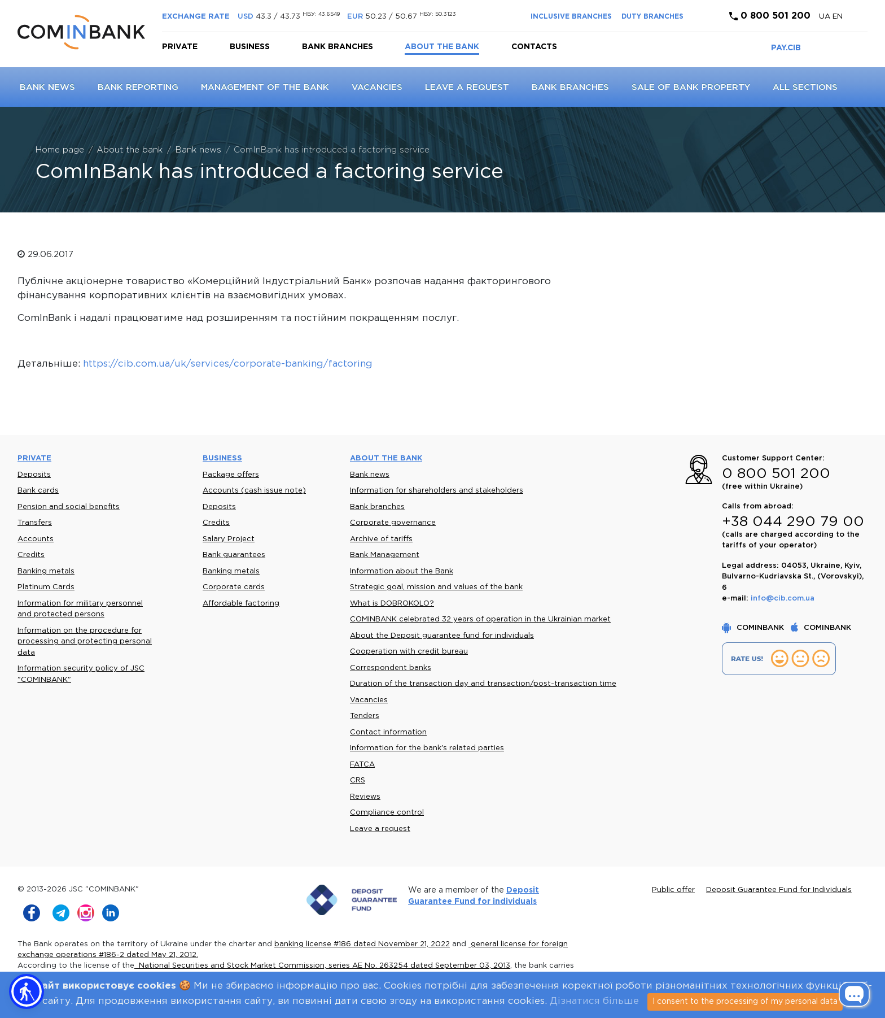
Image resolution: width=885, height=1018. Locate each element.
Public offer (673, 890)
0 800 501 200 (769, 16)
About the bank (442, 46)
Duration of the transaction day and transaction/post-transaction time (483, 684)
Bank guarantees (234, 555)
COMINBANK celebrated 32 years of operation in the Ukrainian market (480, 619)
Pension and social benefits (68, 507)
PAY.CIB (786, 48)
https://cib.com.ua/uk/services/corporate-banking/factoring (228, 364)
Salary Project (229, 539)
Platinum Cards (46, 587)
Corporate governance (393, 523)
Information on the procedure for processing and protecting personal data (84, 642)
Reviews (365, 797)
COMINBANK (754, 628)
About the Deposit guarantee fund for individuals (442, 636)
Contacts (534, 46)
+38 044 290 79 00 (793, 522)
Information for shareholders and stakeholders (436, 491)
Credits (31, 555)
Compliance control (387, 813)
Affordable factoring (241, 604)
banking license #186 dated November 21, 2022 (362, 944)
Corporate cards (234, 587)
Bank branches (337, 46)
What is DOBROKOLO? (392, 604)
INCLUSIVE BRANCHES (571, 17)
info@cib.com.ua (782, 598)
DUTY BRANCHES (652, 17)
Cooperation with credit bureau (409, 652)
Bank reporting (138, 87)
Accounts (35, 539)
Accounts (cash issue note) (254, 491)
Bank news (47, 87)
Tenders (364, 716)
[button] (26, 991)
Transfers (34, 523)
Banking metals (46, 571)
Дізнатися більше (594, 1001)
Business (250, 46)
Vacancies (377, 87)
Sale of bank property (691, 87)
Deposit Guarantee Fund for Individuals (779, 890)
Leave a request (467, 87)
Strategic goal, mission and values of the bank (436, 587)
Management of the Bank (265, 87)
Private (180, 46)
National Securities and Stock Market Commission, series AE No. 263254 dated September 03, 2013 (322, 966)
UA (826, 17)
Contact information (388, 732)
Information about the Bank (401, 571)
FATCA (362, 765)
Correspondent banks (390, 668)
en (838, 17)
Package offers (231, 475)
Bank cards (38, 491)
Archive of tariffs (381, 539)
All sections (805, 87)
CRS (357, 780)
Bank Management (384, 555)
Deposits (34, 475)
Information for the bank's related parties (427, 748)
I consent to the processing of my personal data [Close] (745, 1001)
